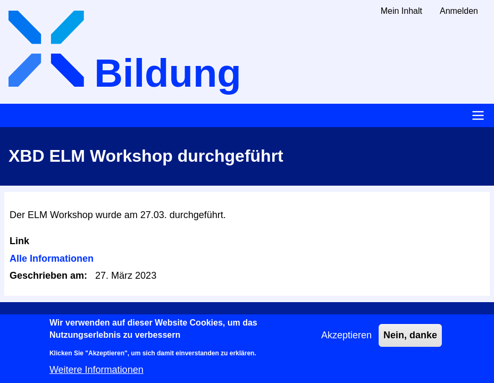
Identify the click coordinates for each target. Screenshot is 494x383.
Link (19, 241)
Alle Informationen (52, 258)
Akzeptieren (346, 340)
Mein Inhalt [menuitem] (401, 10)
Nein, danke (410, 340)
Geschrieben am (47, 275)
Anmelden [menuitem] (459, 10)
